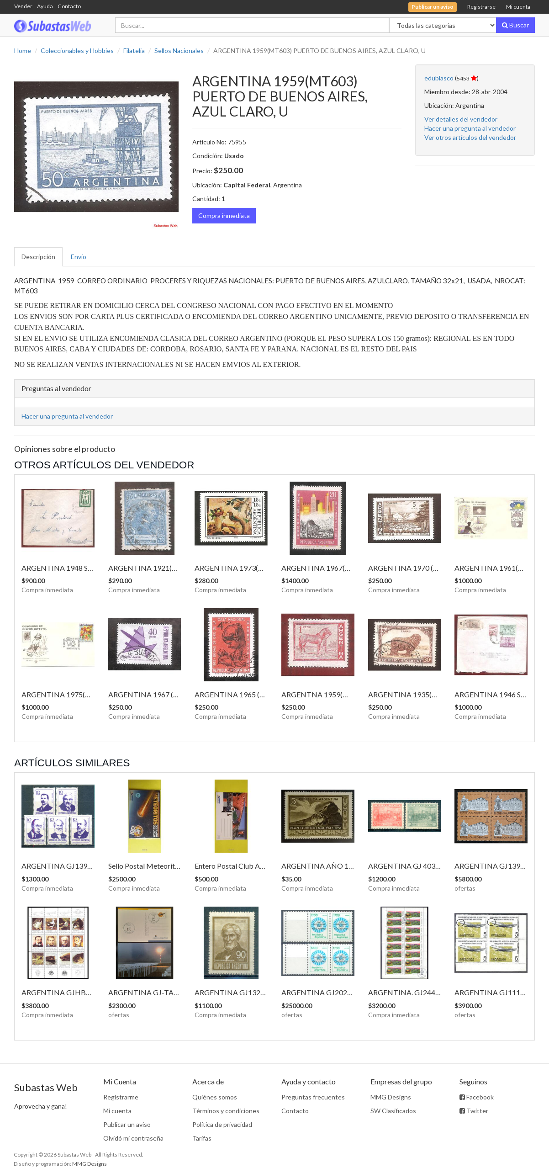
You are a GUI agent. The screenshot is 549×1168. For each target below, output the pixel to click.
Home (22, 50)
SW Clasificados (393, 1111)
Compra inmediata (224, 215)
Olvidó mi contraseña (133, 1138)
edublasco (439, 78)
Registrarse (481, 6)
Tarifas (201, 1138)
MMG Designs (390, 1097)
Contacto (69, 6)
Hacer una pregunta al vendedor (470, 128)
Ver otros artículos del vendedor (470, 137)
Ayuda (45, 6)
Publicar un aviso (127, 1124)
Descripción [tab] (38, 256)
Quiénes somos (214, 1097)
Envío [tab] (78, 256)
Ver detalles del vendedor (460, 119)
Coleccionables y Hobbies (77, 50)
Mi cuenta (518, 6)
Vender (23, 6)
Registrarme (120, 1097)
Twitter (473, 1111)
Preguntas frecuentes (313, 1097)
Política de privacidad (222, 1124)
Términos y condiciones (225, 1111)
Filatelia (134, 50)
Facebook (476, 1097)
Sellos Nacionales (179, 50)
